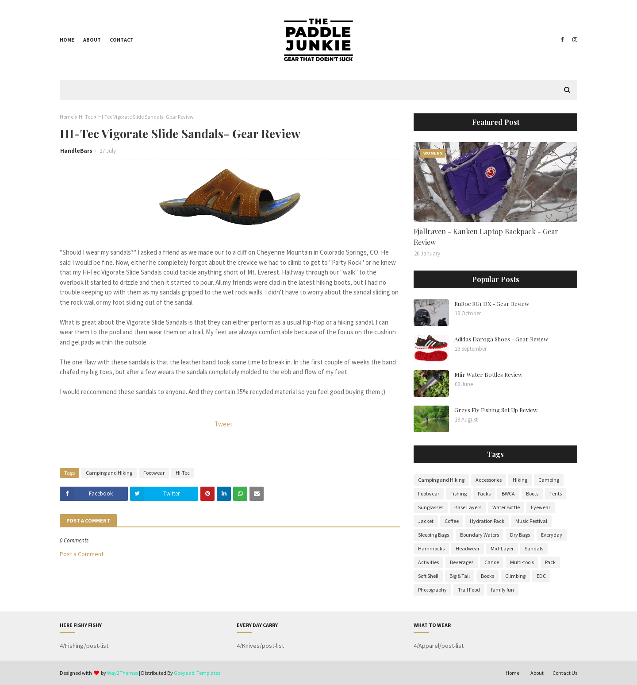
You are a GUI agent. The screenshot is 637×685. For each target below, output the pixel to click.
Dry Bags (520, 534)
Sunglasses (430, 507)
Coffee (452, 521)
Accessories (489, 479)
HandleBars (76, 151)
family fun (502, 589)
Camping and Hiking (109, 472)
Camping (548, 479)
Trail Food (469, 589)
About (92, 39)
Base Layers (467, 507)
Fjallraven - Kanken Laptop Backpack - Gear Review (486, 237)
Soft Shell (428, 576)
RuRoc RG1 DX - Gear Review (491, 303)
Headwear (468, 548)
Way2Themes (122, 673)
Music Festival (531, 521)
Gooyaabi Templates (197, 673)
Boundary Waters (479, 534)
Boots (532, 493)
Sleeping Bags (433, 534)
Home (67, 39)
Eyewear (540, 507)
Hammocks (431, 548)
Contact (122, 39)
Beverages (461, 562)
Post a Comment (82, 554)
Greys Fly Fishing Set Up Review (495, 410)
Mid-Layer (502, 548)
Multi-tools (522, 562)
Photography (432, 589)
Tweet (224, 424)
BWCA (508, 493)
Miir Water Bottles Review (488, 374)
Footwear (154, 472)
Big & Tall (459, 576)
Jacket (426, 521)
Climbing (515, 576)
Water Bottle (506, 507)
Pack (550, 562)
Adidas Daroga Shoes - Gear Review (501, 339)
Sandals (534, 548)
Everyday (551, 534)
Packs (484, 493)
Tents (555, 493)
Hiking (520, 479)
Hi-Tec (86, 116)
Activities (428, 562)
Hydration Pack (487, 521)
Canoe (491, 562)
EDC (541, 576)
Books (487, 576)
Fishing (458, 493)
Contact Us (565, 673)
